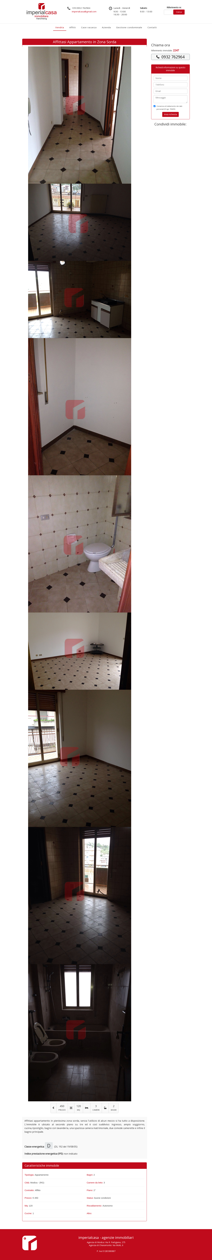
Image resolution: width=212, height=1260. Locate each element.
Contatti (152, 27)
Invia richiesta (170, 114)
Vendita (59, 27)
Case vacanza (89, 27)
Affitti (72, 27)
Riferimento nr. (174, 7)
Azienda (106, 27)
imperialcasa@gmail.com (84, 11)
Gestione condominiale (129, 27)
